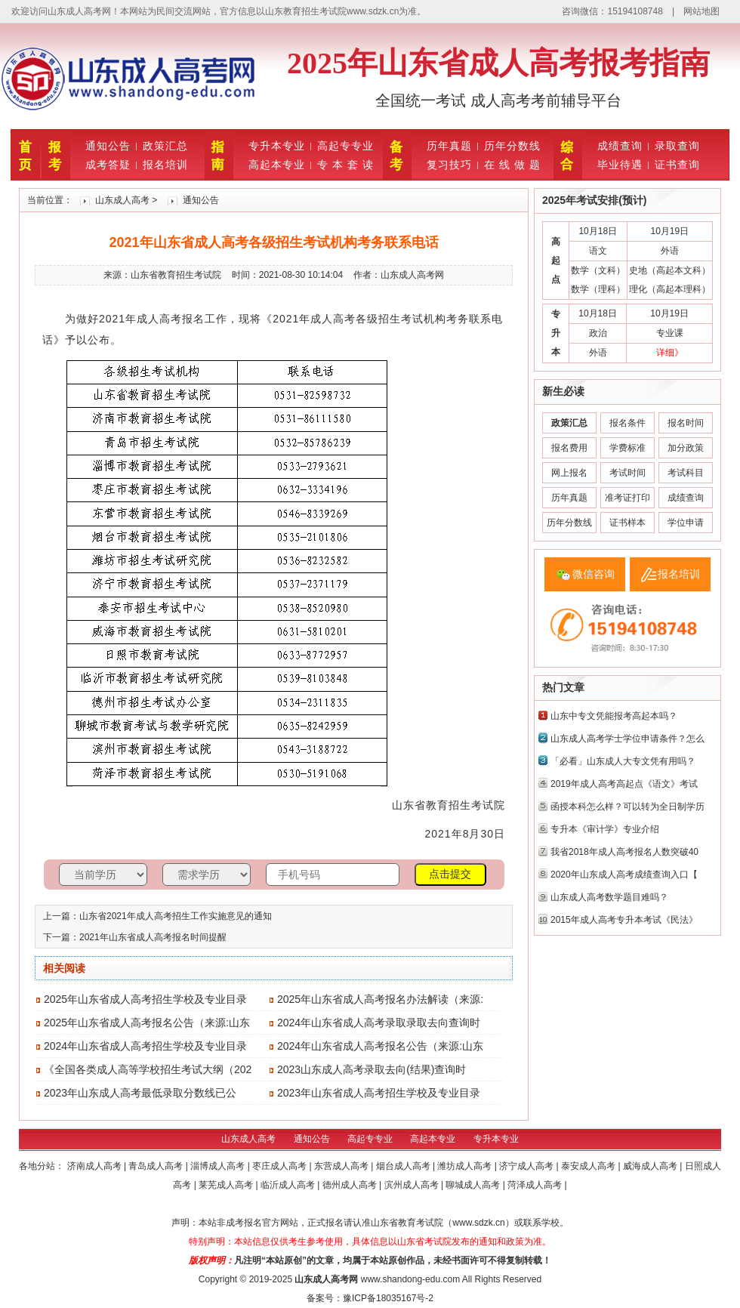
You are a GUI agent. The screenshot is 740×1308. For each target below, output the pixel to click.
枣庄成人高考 (280, 1166)
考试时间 (627, 472)
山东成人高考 (122, 200)
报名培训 (165, 165)
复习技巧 (449, 165)
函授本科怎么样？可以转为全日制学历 (627, 806)
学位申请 (686, 522)
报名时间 (686, 423)
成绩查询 (620, 146)
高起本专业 (276, 165)
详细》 (669, 352)
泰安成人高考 (589, 1166)
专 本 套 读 (345, 165)
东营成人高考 (342, 1166)
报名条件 (627, 423)
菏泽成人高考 (535, 1185)
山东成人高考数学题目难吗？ (609, 897)
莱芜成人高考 (227, 1185)
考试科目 (686, 472)
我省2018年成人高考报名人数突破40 (624, 852)
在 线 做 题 (512, 165)
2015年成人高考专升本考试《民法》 (624, 920)
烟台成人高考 (404, 1166)
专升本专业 (276, 146)
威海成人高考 (651, 1166)
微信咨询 (593, 574)
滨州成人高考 (412, 1185)
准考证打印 (627, 497)
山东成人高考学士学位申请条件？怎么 (627, 738)
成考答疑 (108, 165)
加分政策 (686, 448)
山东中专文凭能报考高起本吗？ (613, 716)
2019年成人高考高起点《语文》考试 (624, 784)
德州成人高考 (350, 1185)
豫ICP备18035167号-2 (388, 1298)
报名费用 (569, 448)
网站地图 (701, 11)
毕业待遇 (620, 165)
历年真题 (449, 146)
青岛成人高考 (156, 1166)
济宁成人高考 (527, 1166)
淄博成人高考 (218, 1166)
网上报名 (569, 472)
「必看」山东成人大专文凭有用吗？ (622, 761)
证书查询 (677, 165)
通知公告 (108, 146)
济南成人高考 (95, 1166)
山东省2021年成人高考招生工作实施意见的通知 (175, 916)
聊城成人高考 (474, 1185)
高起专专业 (345, 146)
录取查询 (677, 146)
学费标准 (627, 448)
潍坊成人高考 (465, 1166)
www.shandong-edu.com (410, 1279)
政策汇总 (165, 146)
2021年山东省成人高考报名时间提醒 (153, 937)
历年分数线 (512, 146)
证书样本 (627, 522)
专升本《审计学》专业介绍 (604, 829)
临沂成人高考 (289, 1185)
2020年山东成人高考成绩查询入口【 (624, 874)
